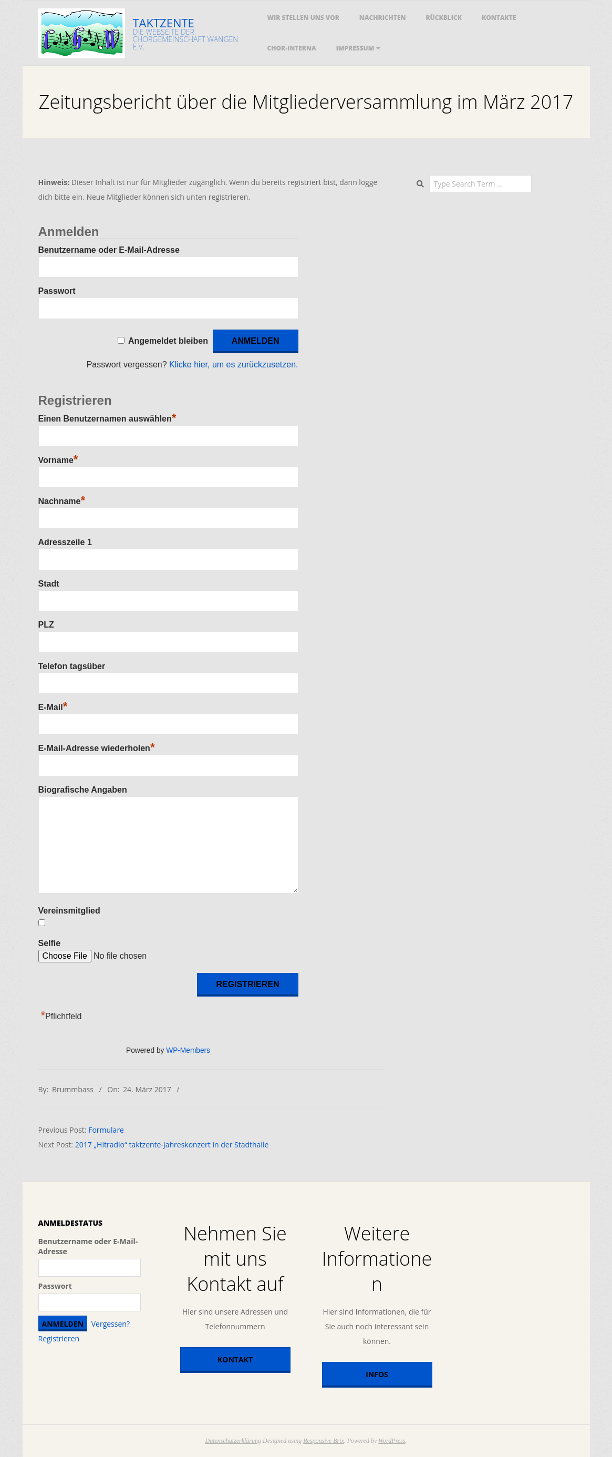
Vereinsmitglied (69, 910)
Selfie (49, 943)
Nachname (61, 501)
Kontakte (499, 17)
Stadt (48, 583)
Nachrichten (382, 17)
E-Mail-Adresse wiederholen (96, 748)
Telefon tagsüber (72, 666)
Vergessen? (110, 1324)
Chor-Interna (291, 48)
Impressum (355, 48)
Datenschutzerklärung (233, 1440)
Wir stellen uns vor (303, 17)
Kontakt (235, 1359)
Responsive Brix (323, 1440)
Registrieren (59, 1338)
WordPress (391, 1440)
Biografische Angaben (82, 789)
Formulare (106, 1130)
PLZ (46, 624)
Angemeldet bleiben (168, 340)
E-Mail (53, 707)
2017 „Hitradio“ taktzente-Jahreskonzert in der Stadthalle (172, 1145)
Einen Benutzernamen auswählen (107, 418)
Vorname (58, 460)
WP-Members (188, 1050)
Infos (377, 1374)
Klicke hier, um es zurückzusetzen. (233, 364)
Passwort (57, 290)
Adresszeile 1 (65, 542)
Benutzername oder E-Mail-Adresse (109, 249)
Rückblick (444, 17)
